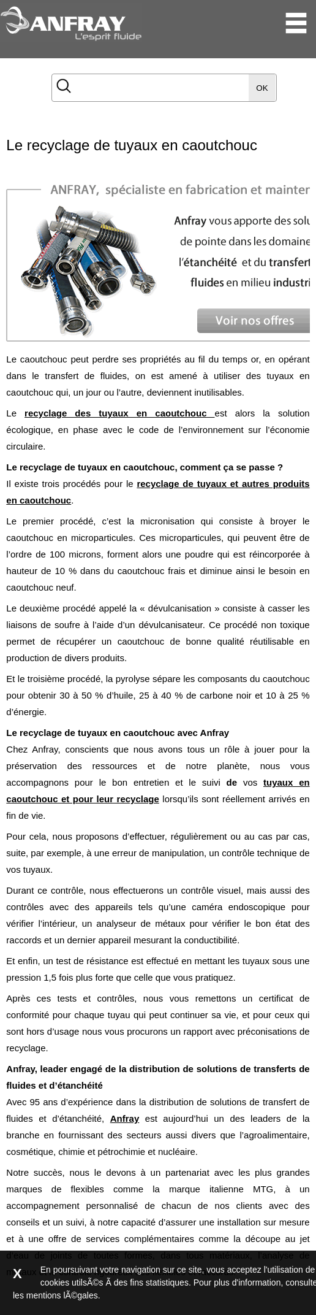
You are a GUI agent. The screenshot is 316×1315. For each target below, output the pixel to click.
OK (262, 88)
